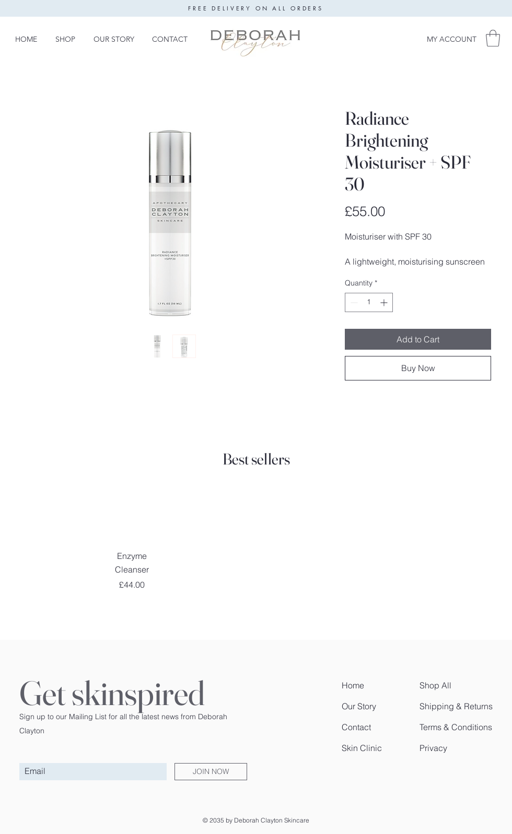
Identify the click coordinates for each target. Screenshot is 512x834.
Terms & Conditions (456, 727)
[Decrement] (352, 302)
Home (353, 685)
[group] (256, 540)
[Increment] (384, 302)
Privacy (433, 748)
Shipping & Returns (456, 706)
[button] (493, 38)
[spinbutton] (368, 302)
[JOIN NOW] (210, 771)
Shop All (435, 685)
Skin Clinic (362, 748)
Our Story (359, 706)
